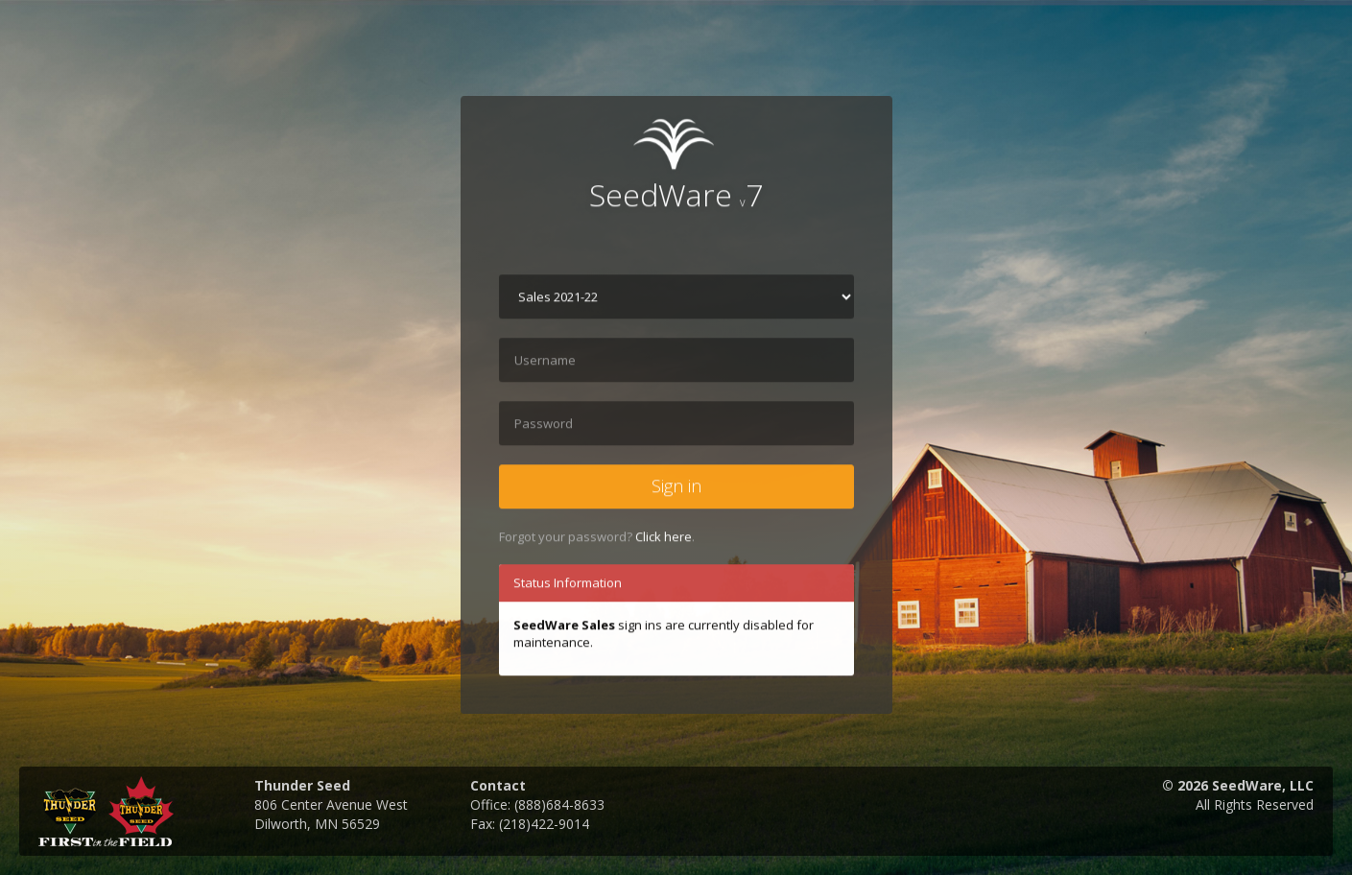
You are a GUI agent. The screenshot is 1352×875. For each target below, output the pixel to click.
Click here (663, 537)
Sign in (676, 487)
